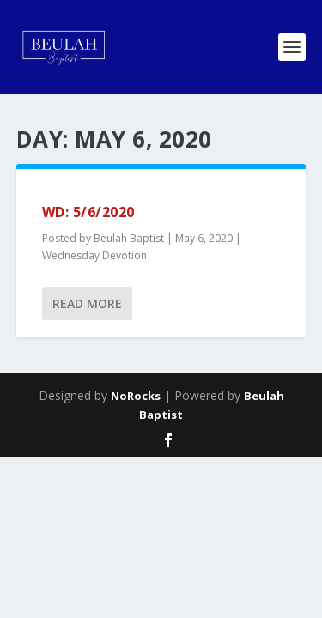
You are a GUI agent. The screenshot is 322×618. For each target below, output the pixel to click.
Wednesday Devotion (94, 255)
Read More (87, 303)
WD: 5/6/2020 (88, 212)
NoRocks (136, 395)
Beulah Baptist (129, 238)
